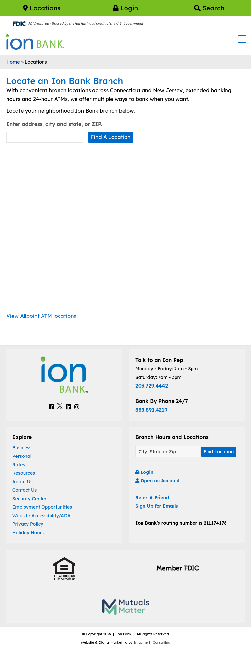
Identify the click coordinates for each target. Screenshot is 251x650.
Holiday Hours (28, 532)
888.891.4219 (151, 410)
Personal (22, 456)
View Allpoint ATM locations (41, 316)
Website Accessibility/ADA (41, 515)
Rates (18, 465)
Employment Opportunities (42, 507)
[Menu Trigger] (242, 39)
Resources (23, 473)
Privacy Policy (27, 524)
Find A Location (111, 137)
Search (209, 8)
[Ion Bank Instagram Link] (76, 406)
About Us (22, 482)
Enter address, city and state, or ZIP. (54, 124)
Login (125, 8)
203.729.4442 (151, 385)
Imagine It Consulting (152, 642)
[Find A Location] (167, 451)
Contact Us (24, 490)
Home (13, 62)
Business (22, 448)
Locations (41, 8)
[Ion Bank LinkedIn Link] (68, 406)
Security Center (29, 499)
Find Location (219, 452)
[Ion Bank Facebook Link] (51, 406)
